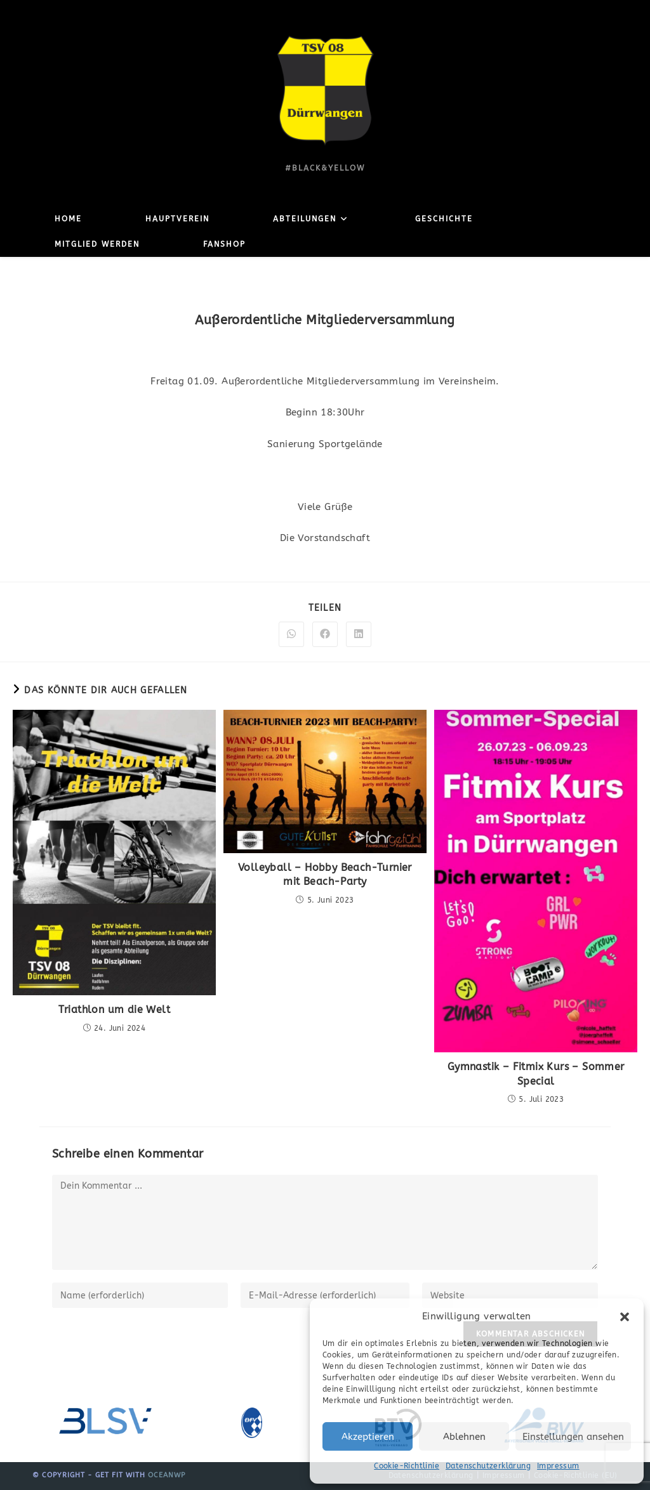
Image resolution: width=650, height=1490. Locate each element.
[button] (624, 1316)
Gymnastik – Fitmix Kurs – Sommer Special (536, 1074)
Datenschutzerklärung (488, 1465)
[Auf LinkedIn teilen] (358, 634)
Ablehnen (464, 1436)
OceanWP (166, 1475)
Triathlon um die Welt (114, 1009)
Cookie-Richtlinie (406, 1465)
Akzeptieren (368, 1436)
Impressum (558, 1465)
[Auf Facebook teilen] (325, 634)
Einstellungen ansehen (573, 1436)
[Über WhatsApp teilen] (291, 634)
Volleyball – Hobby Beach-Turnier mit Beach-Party (325, 874)
